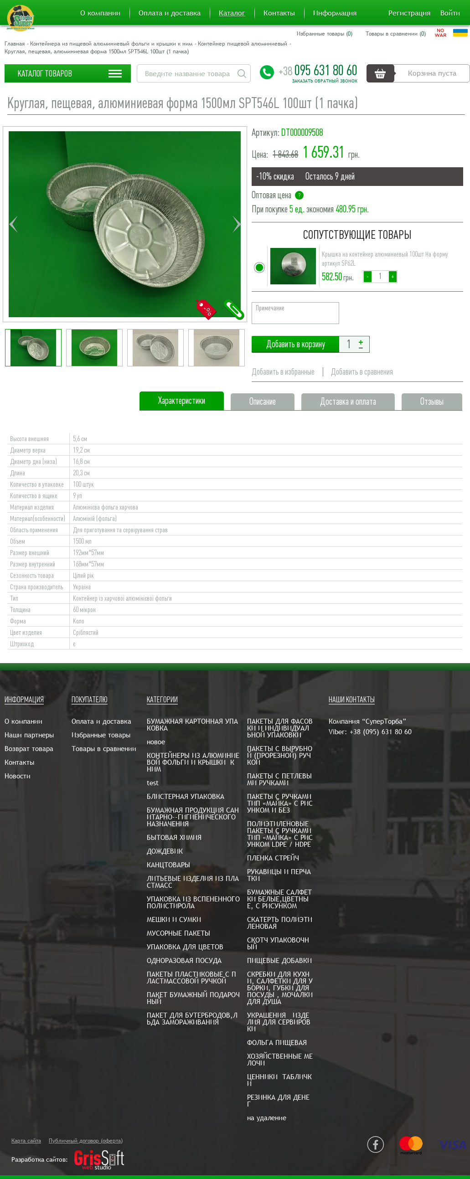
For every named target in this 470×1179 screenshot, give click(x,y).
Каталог (232, 13)
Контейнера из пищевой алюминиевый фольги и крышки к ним (111, 44)
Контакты (279, 13)
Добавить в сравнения (362, 371)
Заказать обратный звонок (324, 81)
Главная (15, 44)
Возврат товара (29, 748)
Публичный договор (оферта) (86, 1140)
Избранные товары (101, 734)
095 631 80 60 (318, 70)
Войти (450, 13)
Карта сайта (26, 1140)
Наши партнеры (29, 734)
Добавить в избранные (283, 371)
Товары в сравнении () (396, 33)
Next (236, 224)
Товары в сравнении (104, 748)
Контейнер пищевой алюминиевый (242, 44)
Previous (13, 224)
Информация (334, 13)
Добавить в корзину (295, 344)
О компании (100, 13)
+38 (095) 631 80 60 (381, 732)
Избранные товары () (324, 33)
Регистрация (409, 13)
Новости (18, 775)
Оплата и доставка (170, 13)
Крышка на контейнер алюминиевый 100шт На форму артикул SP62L (385, 259)
